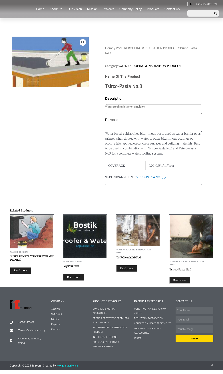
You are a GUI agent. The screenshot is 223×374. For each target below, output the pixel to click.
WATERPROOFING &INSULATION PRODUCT (146, 48)
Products (153, 9)
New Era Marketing (68, 369)
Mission (92, 9)
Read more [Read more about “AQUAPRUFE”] (78, 278)
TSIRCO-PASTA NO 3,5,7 (150, 177)
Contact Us (172, 9)
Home (40, 9)
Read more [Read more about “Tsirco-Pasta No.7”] (184, 281)
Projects (108, 9)
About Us (55, 9)
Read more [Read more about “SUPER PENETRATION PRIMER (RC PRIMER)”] (25, 271)
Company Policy (130, 9)
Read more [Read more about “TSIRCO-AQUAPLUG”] (131, 269)
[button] (82, 42)
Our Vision (74, 9)
